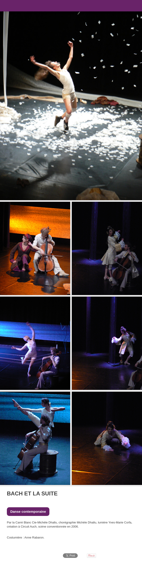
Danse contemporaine (28, 511)
